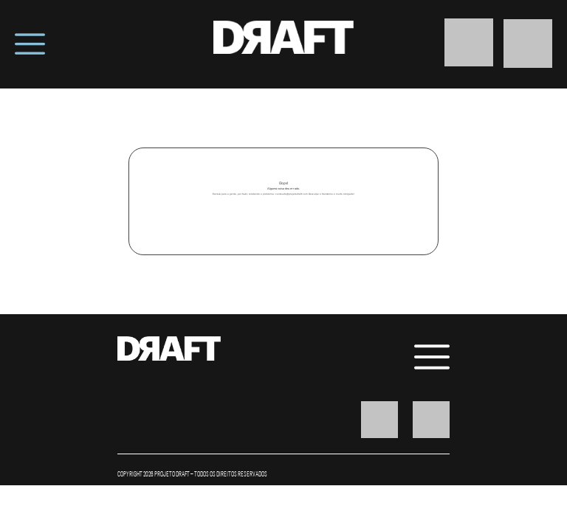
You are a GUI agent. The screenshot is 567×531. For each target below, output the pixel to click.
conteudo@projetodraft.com (291, 193)
